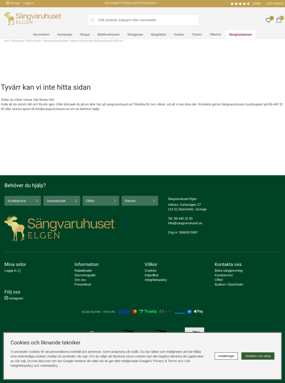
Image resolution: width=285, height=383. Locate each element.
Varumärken (41, 34)
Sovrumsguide (84, 275)
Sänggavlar (135, 34)
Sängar (85, 34)
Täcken (197, 34)
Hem (6, 40)
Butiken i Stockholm (229, 284)
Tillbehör (215, 34)
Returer (130, 201)
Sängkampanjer (240, 34)
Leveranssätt (56, 201)
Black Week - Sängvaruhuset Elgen (48, 40)
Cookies (151, 270)
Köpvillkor (152, 275)
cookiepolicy (49, 365)
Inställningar (226, 356)
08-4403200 (276, 3)
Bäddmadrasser (109, 34)
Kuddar (179, 34)
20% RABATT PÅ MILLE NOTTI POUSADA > (131, 3)
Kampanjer (64, 34)
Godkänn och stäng (258, 356)
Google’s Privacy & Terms (158, 361)
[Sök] (143, 20)
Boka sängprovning (228, 270)
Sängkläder (159, 34)
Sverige (13, 3)
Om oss (80, 280)
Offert (90, 201)
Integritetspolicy (156, 280)
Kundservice (17, 201)
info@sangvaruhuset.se (52, 109)
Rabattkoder (83, 270)
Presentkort (82, 284)
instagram (13, 298)
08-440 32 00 (183, 218)
